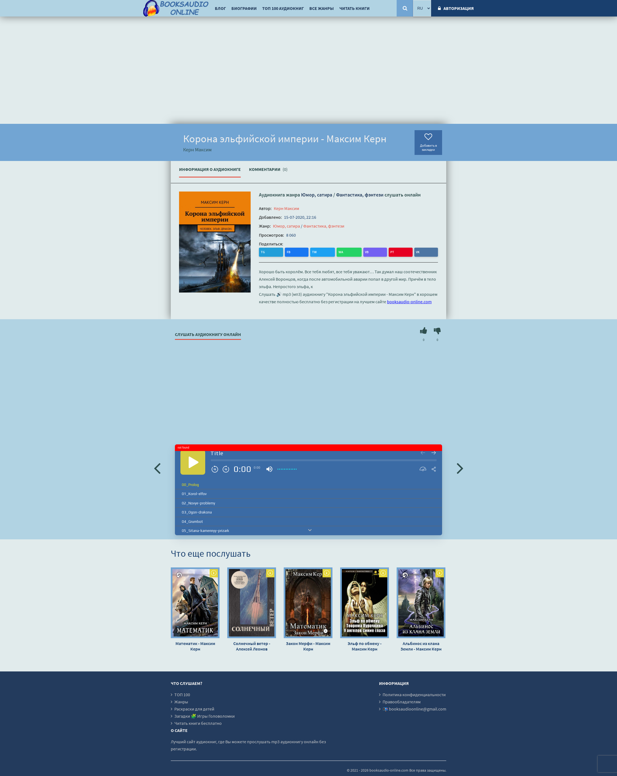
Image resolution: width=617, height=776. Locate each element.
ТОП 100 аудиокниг (283, 8)
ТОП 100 (182, 693)
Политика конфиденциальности (414, 693)
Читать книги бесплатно (198, 722)
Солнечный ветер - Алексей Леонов (251, 645)
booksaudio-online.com (409, 301)
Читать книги (354, 8)
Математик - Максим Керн (195, 645)
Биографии (244, 8)
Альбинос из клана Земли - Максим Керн (421, 645)
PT (320, 252)
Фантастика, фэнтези (359, 195)
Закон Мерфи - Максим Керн (308, 645)
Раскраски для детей (194, 708)
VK (331, 252)
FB (275, 252)
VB (309, 252)
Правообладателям (402, 701)
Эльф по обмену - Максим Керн (364, 645)
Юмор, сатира (316, 195)
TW (286, 252)
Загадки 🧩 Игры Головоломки (204, 715)
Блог (220, 8)
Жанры (181, 701)
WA (298, 252)
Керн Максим (286, 208)
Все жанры (321, 8)
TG (264, 252)
